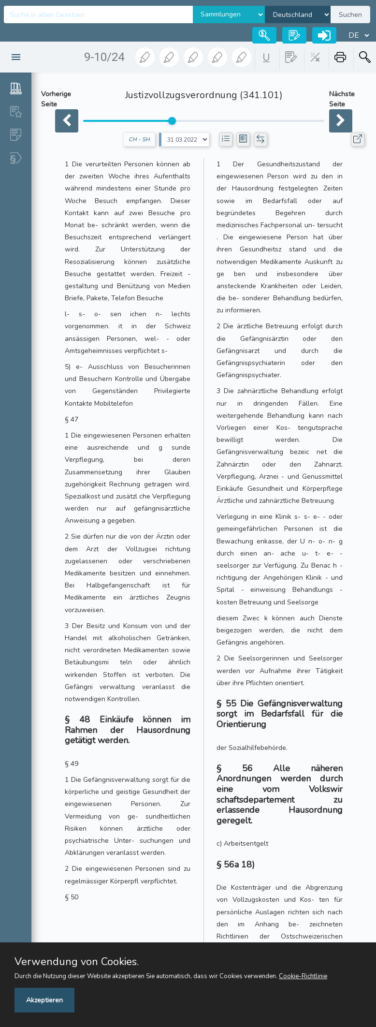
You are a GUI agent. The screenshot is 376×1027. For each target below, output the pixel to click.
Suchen (350, 14)
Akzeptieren (44, 1000)
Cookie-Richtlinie (303, 976)
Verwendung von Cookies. (76, 962)
